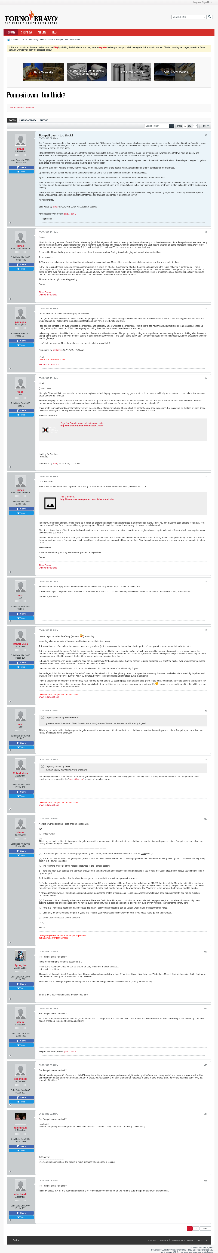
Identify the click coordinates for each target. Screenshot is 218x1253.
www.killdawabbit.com (49, 697)
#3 (206, 308)
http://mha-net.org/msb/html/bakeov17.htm (81, 425)
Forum (16, 39)
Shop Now (26, 32)
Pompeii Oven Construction (68, 39)
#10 (205, 819)
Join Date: (16, 160)
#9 (206, 759)
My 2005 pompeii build (49, 364)
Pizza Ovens (45, 292)
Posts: (18, 162)
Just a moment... (68, 497)
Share (21, 167)
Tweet (21, 171)
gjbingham (20, 1127)
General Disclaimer (182, 1240)
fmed (20, 391)
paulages (20, 322)
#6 (206, 581)
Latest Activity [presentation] (27, 120)
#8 (206, 711)
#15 (205, 1180)
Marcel (20, 832)
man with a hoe (76, 779)
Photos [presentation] (44, 120)
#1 (206, 135)
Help (54, 32)
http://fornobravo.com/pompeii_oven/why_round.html (87, 499)
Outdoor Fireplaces (48, 295)
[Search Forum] (188, 17)
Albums (42, 32)
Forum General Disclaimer (22, 107)
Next (205, 1228)
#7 (206, 630)
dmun (20, 148)
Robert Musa (20, 644)
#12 (205, 1008)
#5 (206, 476)
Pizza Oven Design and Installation (38, 39)
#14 (205, 1114)
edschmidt (20, 1078)
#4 (206, 378)
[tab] (12, 120)
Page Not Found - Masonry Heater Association (82, 423)
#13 (205, 1065)
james (20, 246)
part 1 (67, 214)
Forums (11, 32)
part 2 (73, 214)
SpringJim (20, 965)
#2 (206, 232)
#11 (205, 952)
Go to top (202, 1240)
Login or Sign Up (202, 2)
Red (16, 1240)
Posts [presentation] (12, 120)
